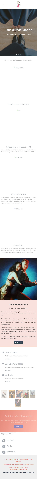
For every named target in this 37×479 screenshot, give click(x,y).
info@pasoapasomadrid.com (18, 469)
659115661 (16, 467)
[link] (18, 4)
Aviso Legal (6, 472)
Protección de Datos (16, 472)
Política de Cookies (28, 472)
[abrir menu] (2, 4)
